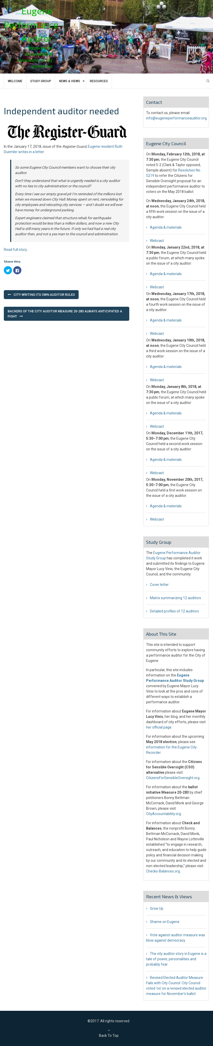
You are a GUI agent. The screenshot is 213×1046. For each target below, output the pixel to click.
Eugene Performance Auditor (31, 24)
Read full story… (16, 250)
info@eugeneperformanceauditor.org (176, 118)
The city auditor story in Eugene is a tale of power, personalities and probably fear (176, 959)
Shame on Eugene (164, 922)
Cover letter (159, 585)
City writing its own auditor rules (44, 295)
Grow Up (156, 908)
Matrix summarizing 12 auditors (175, 598)
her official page (159, 727)
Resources (99, 81)
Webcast (157, 241)
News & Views (69, 81)
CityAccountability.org (163, 814)
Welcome (15, 81)
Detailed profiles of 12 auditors (174, 611)
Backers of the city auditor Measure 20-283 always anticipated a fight (65, 313)
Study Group (40, 81)
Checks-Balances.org (163, 871)
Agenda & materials (166, 227)
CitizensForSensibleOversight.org (173, 778)
